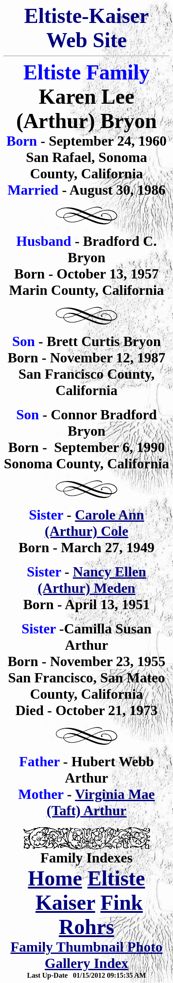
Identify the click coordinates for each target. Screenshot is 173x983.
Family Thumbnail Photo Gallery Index (86, 955)
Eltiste (116, 878)
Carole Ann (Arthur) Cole (94, 523)
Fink (122, 902)
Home (55, 878)
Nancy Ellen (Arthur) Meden (92, 580)
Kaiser (65, 902)
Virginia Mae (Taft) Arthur (100, 802)
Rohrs (86, 926)
